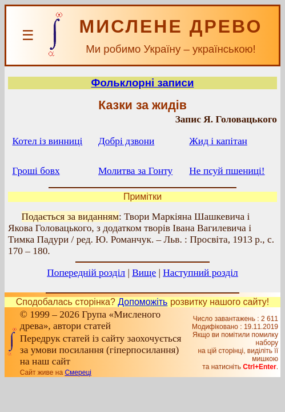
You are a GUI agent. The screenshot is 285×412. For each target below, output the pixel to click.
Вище (144, 272)
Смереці (78, 373)
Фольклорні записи (142, 83)
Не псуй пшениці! (226, 170)
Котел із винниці (48, 141)
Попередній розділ (86, 272)
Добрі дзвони (126, 141)
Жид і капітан (218, 141)
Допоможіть (142, 302)
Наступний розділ (200, 272)
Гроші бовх (36, 170)
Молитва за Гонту (135, 170)
